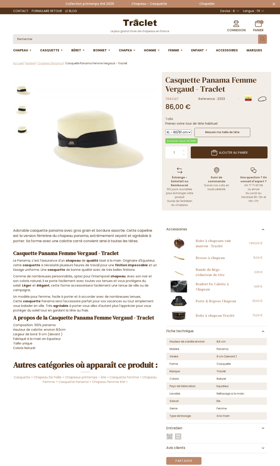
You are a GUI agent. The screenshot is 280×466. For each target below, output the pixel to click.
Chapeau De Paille (47, 377)
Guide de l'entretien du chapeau (179, 203)
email (255, 189)
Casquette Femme (124, 377)
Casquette (22, 377)
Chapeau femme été (108, 382)
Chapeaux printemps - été (85, 377)
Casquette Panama (73, 382)
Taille (169, 119)
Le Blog (71, 11)
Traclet (172, 99)
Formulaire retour (47, 11)
